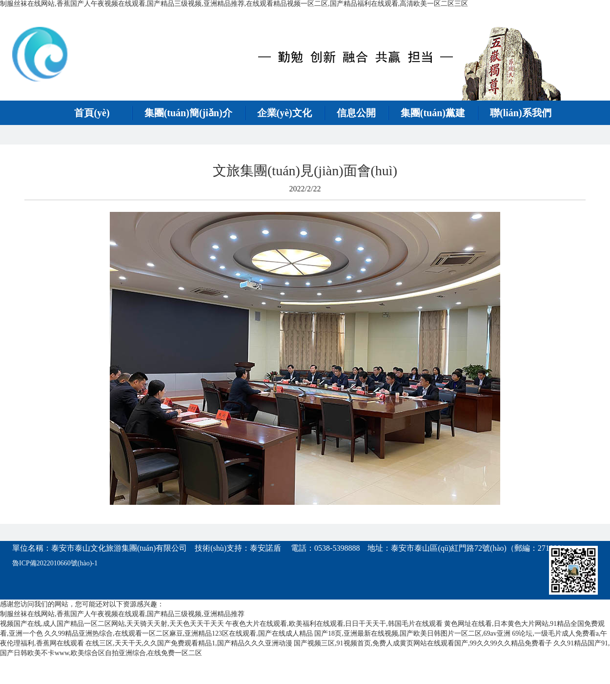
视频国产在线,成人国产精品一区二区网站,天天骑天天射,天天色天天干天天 (112, 623)
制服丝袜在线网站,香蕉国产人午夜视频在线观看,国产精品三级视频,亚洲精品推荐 (122, 614)
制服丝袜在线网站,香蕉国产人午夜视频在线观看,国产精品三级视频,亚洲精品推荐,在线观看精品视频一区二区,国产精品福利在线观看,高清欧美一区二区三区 (234, 3)
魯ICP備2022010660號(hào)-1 (55, 563)
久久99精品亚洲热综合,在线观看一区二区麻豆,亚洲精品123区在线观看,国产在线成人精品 (178, 633)
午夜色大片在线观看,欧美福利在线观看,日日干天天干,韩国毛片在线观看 (334, 623)
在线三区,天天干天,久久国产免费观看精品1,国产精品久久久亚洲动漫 (188, 643)
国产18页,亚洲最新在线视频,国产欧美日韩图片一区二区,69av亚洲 (412, 633)
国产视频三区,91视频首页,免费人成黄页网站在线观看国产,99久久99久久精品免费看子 (423, 643)
